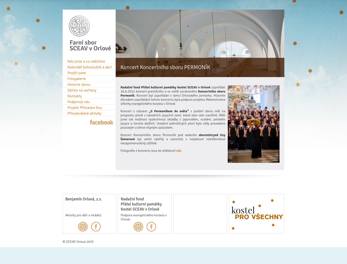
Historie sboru (78, 84)
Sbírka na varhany (81, 90)
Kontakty (74, 96)
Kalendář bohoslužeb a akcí (89, 67)
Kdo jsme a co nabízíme (86, 61)
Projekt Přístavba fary (84, 107)
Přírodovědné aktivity (84, 113)
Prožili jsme (76, 73)
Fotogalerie (76, 78)
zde (178, 151)
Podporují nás (78, 101)
